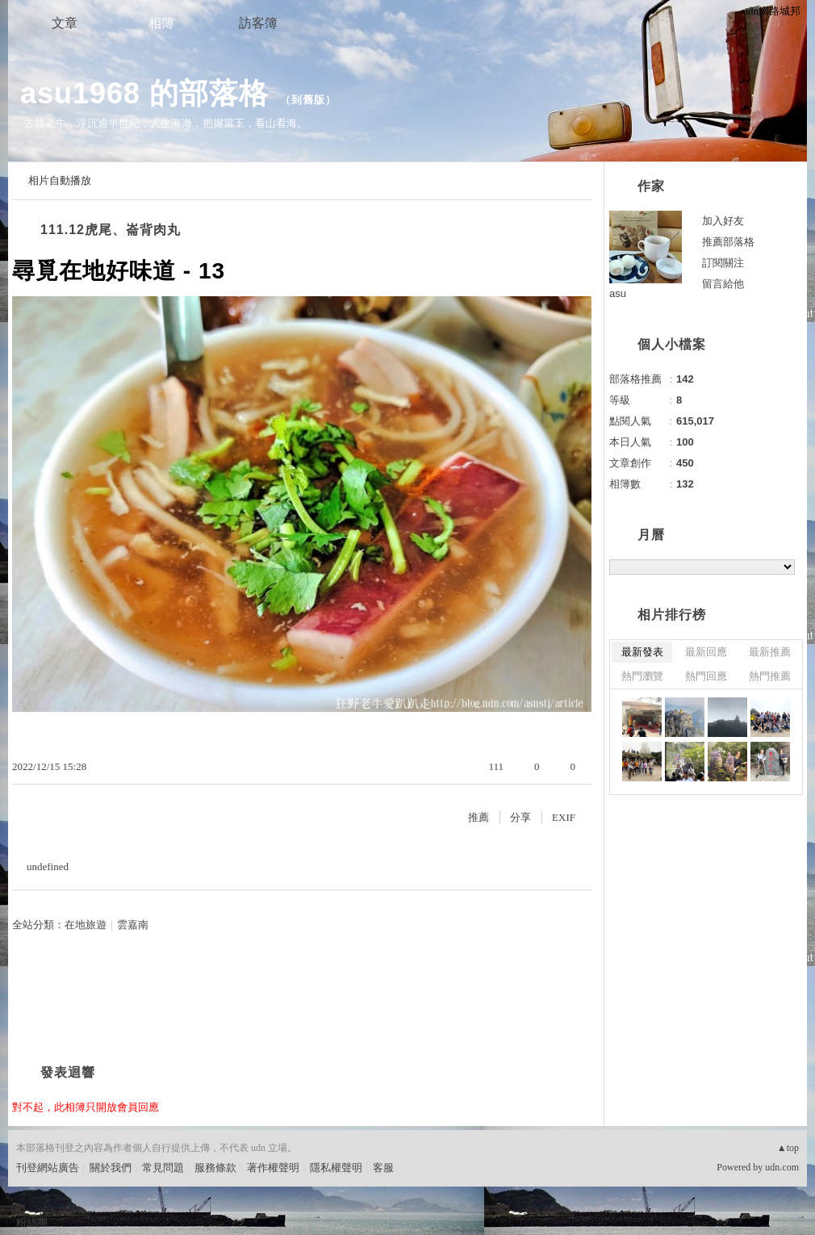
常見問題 (163, 1168)
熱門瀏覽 (642, 676)
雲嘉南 (132, 925)
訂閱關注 (723, 263)
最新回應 (706, 652)
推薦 (478, 817)
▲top (788, 1147)
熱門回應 (706, 676)
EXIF (563, 817)
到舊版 (308, 100)
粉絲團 (32, 1222)
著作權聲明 (273, 1168)
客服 (383, 1168)
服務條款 (215, 1168)
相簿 (161, 23)
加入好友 (723, 221)
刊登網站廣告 (47, 1168)
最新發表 (642, 652)
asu (617, 293)
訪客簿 (258, 23)
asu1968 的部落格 (144, 93)
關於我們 (111, 1168)
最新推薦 (770, 652)
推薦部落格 (728, 242)
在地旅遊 (86, 925)
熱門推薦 (770, 676)
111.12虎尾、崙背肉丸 (110, 230)
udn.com (782, 1167)
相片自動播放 (59, 180)
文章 (64, 23)
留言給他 (723, 284)
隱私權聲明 (336, 1168)
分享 (520, 817)
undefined (48, 866)
